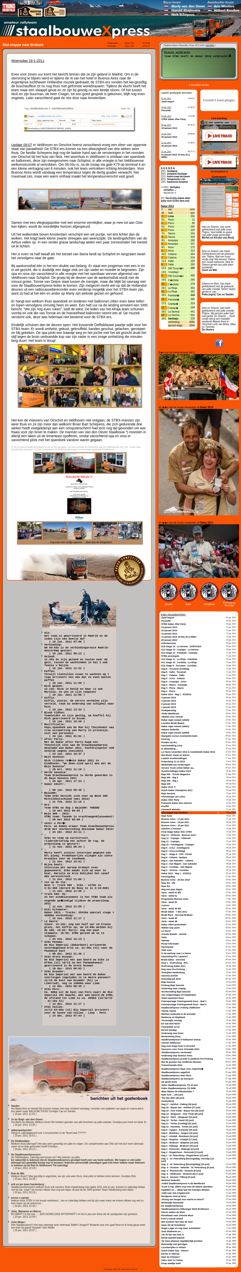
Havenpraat (167, 947)
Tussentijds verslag (171, 1020)
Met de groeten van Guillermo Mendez (181, 1062)
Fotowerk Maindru (171, 809)
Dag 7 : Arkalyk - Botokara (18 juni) (179, 1136)
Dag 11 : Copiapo (170, 841)
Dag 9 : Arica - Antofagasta (175, 848)
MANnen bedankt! (170, 1180)
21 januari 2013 (169, 633)
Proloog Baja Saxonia (172, 985)
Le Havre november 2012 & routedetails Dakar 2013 (188, 752)
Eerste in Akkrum (170, 1254)
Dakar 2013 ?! (168, 787)
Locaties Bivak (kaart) (172, 723)
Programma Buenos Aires (174, 899)
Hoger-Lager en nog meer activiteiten (180, 1228)
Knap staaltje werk (171, 1263)
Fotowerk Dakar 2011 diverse (176, 803)
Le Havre (166, 931)
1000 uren (166, 950)
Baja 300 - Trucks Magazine (175, 774)
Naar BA (165, 886)
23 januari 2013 (169, 128)
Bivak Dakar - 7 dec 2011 (174, 912)
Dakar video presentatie (173, 924)
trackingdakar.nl (219, 171)
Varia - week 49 (169, 918)
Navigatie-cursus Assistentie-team (179, 736)
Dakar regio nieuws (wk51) (175, 726)
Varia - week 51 (169, 896)
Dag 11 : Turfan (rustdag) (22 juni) (178, 1123)
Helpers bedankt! (170, 729)
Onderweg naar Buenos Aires (176, 1055)
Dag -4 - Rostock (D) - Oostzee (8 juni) (181, 1170)
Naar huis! (166, 816)
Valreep (165, 940)
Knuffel (165, 806)
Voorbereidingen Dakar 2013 (176, 771)
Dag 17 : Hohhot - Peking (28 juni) (179, 1104)
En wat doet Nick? (171, 1023)
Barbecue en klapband (173, 1017)
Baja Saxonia (168, 793)
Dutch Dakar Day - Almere (174, 1250)
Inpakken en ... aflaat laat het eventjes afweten (185, 1190)
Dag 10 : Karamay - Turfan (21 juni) (179, 1126)
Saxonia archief (169, 975)
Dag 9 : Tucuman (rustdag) (175, 669)
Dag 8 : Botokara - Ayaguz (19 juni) (179, 1133)
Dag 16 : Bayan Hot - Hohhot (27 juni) (180, 1107)
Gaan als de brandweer (173, 1225)
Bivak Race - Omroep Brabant (177, 915)
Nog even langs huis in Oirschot (178, 1046)
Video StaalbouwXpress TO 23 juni (179, 1085)
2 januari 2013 (168, 704)
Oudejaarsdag (168, 710)
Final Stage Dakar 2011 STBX (176, 832)
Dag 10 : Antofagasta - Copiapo (177, 844)
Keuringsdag (168, 876)
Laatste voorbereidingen (174, 758)
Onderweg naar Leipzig (173, 988)
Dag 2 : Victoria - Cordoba (174, 870)
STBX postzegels (170, 656)
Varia (164, 937)
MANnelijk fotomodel (172, 1202)
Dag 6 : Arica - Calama (173, 678)
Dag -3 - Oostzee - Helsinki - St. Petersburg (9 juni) (187, 1167)
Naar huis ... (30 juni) (172, 1094)
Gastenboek (167, 1101)
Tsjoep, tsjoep (168, 1011)
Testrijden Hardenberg (173, 972)
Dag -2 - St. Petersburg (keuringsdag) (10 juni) (185, 1164)
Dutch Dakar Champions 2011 (177, 790)
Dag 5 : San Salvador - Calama (177, 860)
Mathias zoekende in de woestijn (178, 1014)
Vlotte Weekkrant (170, 713)
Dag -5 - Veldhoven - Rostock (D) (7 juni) (182, 1174)
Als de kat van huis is (172, 1234)
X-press (165, 905)
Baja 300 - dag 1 (169, 780)
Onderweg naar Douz (172, 1033)
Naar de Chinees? (170, 1257)
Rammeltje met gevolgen (174, 1244)
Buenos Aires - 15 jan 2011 (175, 825)
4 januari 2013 (168, 697)
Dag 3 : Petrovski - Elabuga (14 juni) (180, 1149)
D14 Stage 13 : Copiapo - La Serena (179, 649)
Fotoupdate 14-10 (170, 1027)
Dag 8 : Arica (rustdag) (173, 851)
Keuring (165, 739)
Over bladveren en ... (172, 1231)
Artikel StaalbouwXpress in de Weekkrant (183, 1183)
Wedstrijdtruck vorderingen (175, 764)
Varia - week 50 (169, 902)
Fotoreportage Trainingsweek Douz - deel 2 (184, 1004)
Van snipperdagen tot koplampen (178, 995)
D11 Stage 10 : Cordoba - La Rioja (179, 662)
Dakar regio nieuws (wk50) (175, 733)
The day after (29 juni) (172, 1098)
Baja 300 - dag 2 (169, 777)
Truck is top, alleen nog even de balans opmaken (187, 1186)
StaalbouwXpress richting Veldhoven (180, 1007)
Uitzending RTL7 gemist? (174, 956)
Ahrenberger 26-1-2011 (173, 796)
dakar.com (219, 152)
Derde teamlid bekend (172, 1238)
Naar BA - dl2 (168, 883)
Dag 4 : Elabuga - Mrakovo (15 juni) (179, 1146)
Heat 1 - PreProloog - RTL (174, 963)
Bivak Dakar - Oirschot (173, 959)
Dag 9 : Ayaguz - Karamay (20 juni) (179, 1130)
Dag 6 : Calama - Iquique (174, 857)
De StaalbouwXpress (172, 1206)
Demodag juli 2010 (171, 979)
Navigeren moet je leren (173, 1196)
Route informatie (170, 944)
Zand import (167, 101)
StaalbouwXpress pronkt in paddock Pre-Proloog (187, 1059)
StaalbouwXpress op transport (177, 1078)
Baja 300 (165, 784)
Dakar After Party (170, 800)
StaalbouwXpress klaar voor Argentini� (182, 1069)
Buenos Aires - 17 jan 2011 (175, 819)
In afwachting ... (169, 749)
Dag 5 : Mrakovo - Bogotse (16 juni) (179, 1142)
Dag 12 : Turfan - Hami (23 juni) (177, 1120)
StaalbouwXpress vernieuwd (176, 1052)
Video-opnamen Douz (172, 998)
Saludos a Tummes (171, 828)
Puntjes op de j (169, 742)
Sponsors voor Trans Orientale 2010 (180, 1049)
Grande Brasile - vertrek (173, 934)
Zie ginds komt (169, 1082)
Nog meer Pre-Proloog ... (174, 969)
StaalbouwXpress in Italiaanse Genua (181, 1039)
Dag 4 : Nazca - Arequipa (174, 685)
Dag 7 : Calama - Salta (172, 675)
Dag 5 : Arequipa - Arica (173, 681)
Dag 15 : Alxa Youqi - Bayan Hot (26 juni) (182, 1110)
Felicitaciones (168, 643)
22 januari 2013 (169, 146)
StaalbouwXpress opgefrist (175, 1072)
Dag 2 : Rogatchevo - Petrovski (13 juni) (182, 1152)
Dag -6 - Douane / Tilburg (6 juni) (178, 1177)
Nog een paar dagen (171, 889)
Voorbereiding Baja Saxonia (176, 991)
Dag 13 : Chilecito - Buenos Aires (178, 835)
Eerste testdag (169, 1030)
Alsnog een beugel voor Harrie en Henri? (182, 1199)
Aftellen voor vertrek (172, 717)
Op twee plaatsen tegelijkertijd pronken (182, 1241)
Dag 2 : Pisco (168, 691)
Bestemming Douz (171, 1036)
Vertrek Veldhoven (171, 1043)
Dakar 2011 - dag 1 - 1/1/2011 (176, 873)
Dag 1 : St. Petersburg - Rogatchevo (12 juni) (184, 1155)
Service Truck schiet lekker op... (178, 768)
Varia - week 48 (169, 921)
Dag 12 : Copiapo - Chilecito (176, 838)
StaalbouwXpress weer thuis (176, 1075)
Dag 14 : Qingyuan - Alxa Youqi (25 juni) (182, 1114)
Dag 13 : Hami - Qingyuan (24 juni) (179, 1117)
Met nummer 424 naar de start (177, 1222)
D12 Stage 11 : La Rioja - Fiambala (179, 659)
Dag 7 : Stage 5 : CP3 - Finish (176, 854)
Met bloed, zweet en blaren (175, 755)
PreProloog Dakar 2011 (173, 966)
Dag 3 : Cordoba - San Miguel (176, 867)
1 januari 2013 (168, 707)
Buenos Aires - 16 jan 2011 (175, 822)
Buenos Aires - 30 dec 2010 (175, 880)
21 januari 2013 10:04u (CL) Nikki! (178, 637)
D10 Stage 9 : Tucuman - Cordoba (178, 665)
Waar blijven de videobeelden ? (177, 1091)
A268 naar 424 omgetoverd (175, 1193)
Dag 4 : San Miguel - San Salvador (179, 864)
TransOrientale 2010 (171, 1065)
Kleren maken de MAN (173, 1212)
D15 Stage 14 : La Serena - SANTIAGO (181, 646)
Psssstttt (166, 110)
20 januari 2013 (169, 137)
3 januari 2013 (168, 701)
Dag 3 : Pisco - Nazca (172, 688)
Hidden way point (170, 928)
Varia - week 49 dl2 (171, 908)
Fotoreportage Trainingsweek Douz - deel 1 (184, 1001)
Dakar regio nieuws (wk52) (175, 720)
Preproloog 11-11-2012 (173, 761)
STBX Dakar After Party (173, 119)
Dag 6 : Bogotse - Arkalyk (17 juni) (179, 1139)
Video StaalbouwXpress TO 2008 (178, 1088)
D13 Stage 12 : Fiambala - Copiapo (179, 653)
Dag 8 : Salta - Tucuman (173, 672)
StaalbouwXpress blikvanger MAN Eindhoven (185, 1209)
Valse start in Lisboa (172, 1260)
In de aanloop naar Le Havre (176, 953)
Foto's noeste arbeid (172, 1218)
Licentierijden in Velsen (173, 1247)
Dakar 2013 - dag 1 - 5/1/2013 (176, 694)
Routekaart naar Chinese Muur (177, 1215)
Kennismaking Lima (171, 745)
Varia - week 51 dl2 (171, 892)
